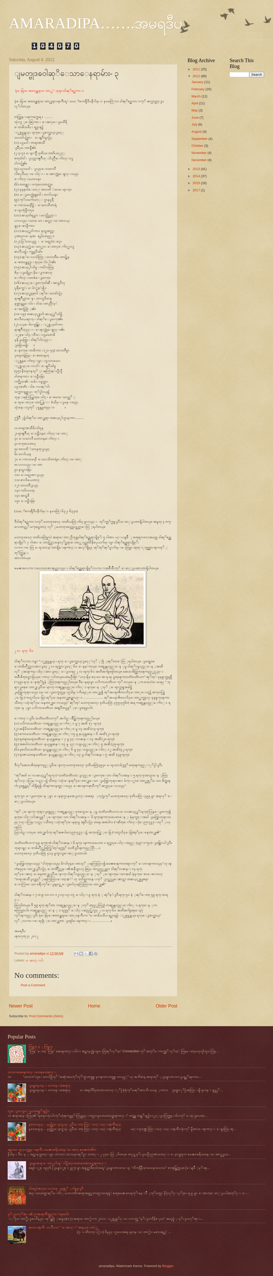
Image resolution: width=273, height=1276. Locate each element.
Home (94, 1006)
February (198, 89)
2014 (197, 176)
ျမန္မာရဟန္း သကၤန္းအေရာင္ (50, 1085)
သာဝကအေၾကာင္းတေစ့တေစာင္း (32, 1072)
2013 (197, 169)
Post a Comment (33, 985)
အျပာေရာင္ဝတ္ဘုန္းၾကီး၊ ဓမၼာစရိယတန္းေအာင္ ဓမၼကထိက (52, 1149)
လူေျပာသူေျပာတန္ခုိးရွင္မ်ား (29, 1111)
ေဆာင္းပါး (35, 960)
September (199, 139)
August (197, 131)
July (194, 124)
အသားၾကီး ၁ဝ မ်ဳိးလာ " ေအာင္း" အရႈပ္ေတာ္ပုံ (63, 1227)
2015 (197, 183)
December (199, 160)
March (196, 96)
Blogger (167, 1266)
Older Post (166, 1006)
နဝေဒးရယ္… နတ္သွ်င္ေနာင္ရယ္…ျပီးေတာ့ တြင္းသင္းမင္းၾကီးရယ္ (75, 1124)
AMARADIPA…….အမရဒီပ (95, 23)
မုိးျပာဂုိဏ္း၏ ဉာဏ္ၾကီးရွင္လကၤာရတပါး (38, 1214)
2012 (197, 76)
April (195, 103)
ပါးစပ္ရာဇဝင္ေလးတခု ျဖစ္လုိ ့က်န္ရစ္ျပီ (56, 1188)
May (194, 110)
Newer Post (21, 1006)
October (197, 146)
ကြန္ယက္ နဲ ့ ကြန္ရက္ (41, 1046)
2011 (197, 69)
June (195, 117)
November (199, 153)
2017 (197, 190)
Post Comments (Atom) (46, 1016)
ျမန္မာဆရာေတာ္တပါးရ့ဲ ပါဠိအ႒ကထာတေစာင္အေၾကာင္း (67, 1163)
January (197, 82)
